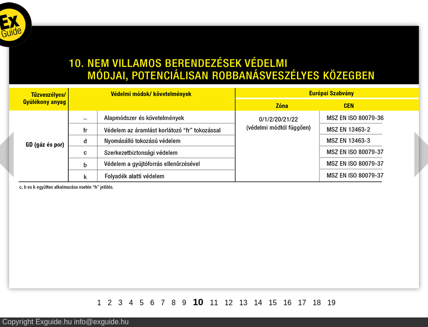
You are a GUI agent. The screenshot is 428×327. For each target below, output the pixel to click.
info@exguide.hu (101, 322)
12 (228, 303)
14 (258, 303)
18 (317, 303)
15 (273, 303)
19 (331, 303)
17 (302, 303)
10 (198, 302)
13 (243, 303)
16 (287, 303)
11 (214, 303)
